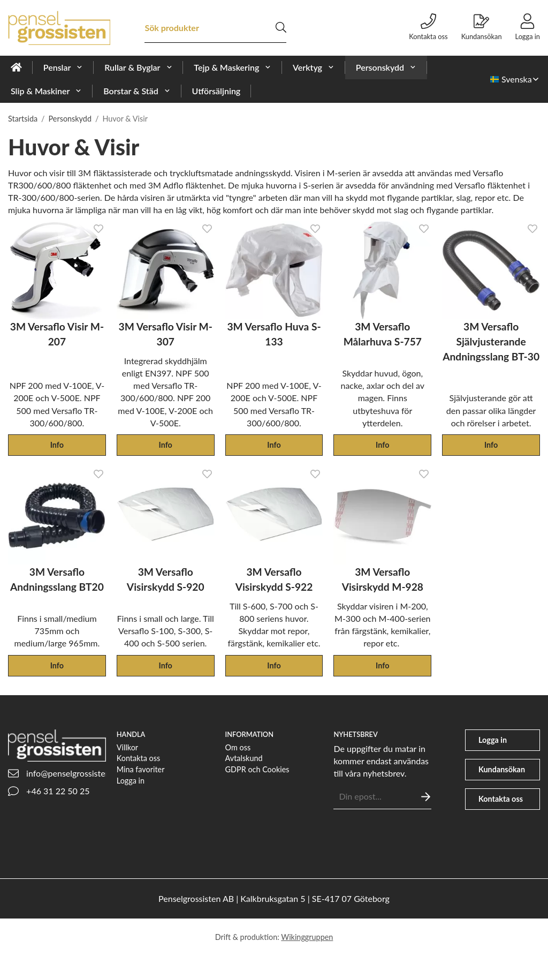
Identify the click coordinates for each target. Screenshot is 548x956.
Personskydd (386, 67)
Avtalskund (244, 758)
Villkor (127, 747)
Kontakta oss (138, 758)
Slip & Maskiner (46, 91)
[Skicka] (425, 797)
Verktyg (313, 67)
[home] (16, 67)
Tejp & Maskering (232, 67)
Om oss (238, 747)
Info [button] (57, 444)
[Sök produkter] (210, 27)
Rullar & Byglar (138, 67)
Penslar (63, 67)
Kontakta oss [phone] (428, 27)
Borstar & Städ (136, 91)
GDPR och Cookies (257, 769)
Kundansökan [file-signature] (481, 27)
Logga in (130, 780)
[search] (281, 27)
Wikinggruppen (307, 937)
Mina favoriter (141, 769)
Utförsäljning (216, 91)
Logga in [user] (527, 27)
